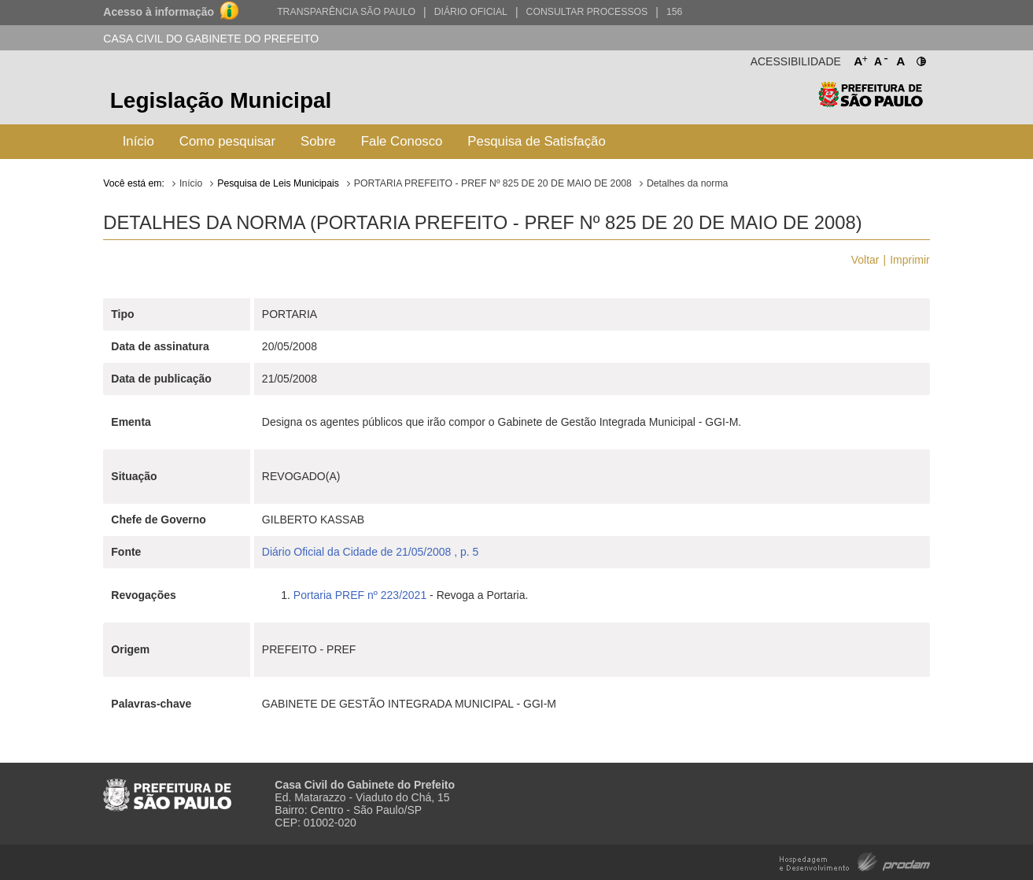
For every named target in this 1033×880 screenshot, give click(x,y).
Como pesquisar (227, 141)
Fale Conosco (402, 141)
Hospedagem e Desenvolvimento (855, 860)
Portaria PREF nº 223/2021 (359, 595)
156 (674, 11)
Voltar (865, 259)
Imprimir (910, 259)
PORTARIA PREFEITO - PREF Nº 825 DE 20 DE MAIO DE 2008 (493, 183)
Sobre (318, 141)
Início (138, 141)
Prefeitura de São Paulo (870, 102)
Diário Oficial (470, 11)
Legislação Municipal (221, 100)
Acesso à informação (158, 11)
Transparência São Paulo (346, 11)
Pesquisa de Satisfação (536, 141)
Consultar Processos (587, 11)
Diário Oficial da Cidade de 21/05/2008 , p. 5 (370, 551)
